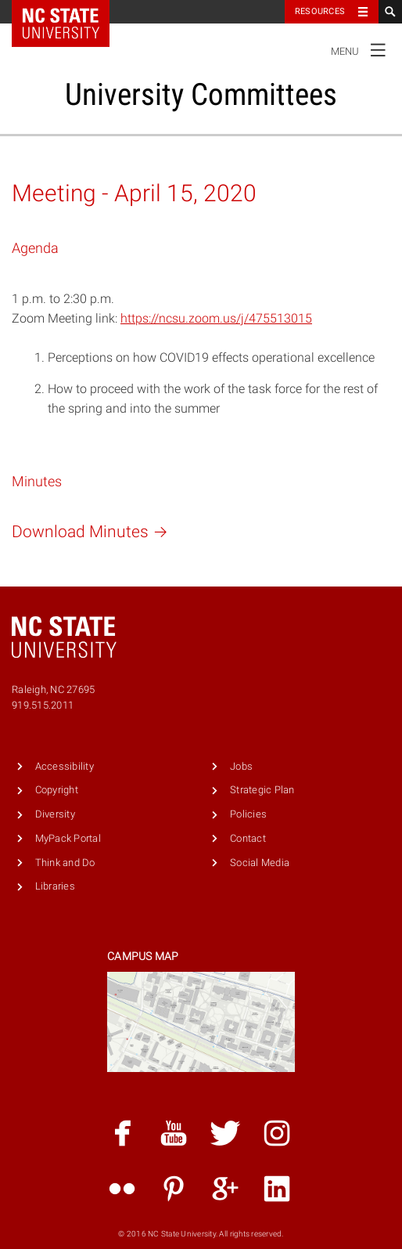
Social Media (259, 862)
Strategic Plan (262, 790)
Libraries (55, 886)
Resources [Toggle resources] (320, 11)
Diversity (55, 814)
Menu (362, 49)
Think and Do (65, 862)
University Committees (201, 94)
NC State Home (71, 11)
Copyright (56, 790)
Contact (248, 838)
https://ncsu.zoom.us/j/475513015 (216, 318)
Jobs (241, 766)
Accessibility (64, 766)
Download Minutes (93, 531)
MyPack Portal (68, 838)
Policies (248, 814)
